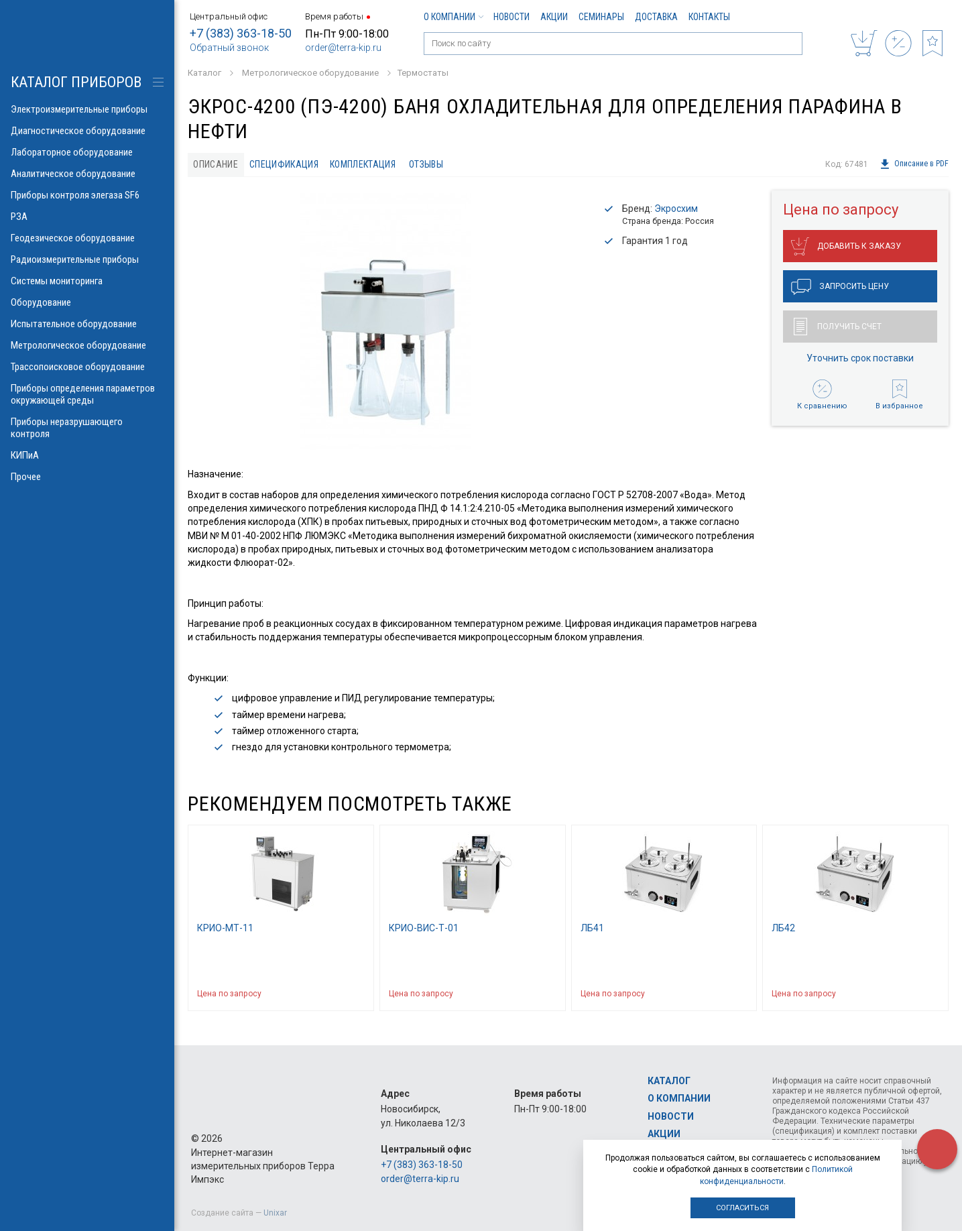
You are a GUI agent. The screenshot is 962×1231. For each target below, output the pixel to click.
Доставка (656, 16)
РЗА (87, 217)
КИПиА (87, 455)
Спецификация (283, 164)
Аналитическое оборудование (87, 174)
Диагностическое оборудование (87, 131)
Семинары (601, 16)
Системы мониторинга (87, 281)
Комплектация (363, 164)
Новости (511, 16)
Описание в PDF (914, 164)
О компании (453, 16)
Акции (554, 16)
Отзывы (426, 164)
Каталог (669, 1080)
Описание (215, 164)
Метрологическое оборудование (87, 345)
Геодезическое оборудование (87, 238)
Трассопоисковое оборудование (87, 367)
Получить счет (838, 326)
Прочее (87, 477)
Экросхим (676, 208)
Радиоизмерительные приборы (87, 259)
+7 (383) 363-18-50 (241, 33)
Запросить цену (840, 287)
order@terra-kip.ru (343, 47)
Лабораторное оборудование (87, 152)
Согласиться (742, 1208)
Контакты (709, 16)
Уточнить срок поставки (860, 358)
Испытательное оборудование (87, 324)
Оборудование (87, 302)
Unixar (275, 1213)
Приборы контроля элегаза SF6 (87, 195)
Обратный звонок (229, 47)
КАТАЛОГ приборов (76, 82)
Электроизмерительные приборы (87, 109)
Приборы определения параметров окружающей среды (87, 394)
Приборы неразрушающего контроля (87, 428)
